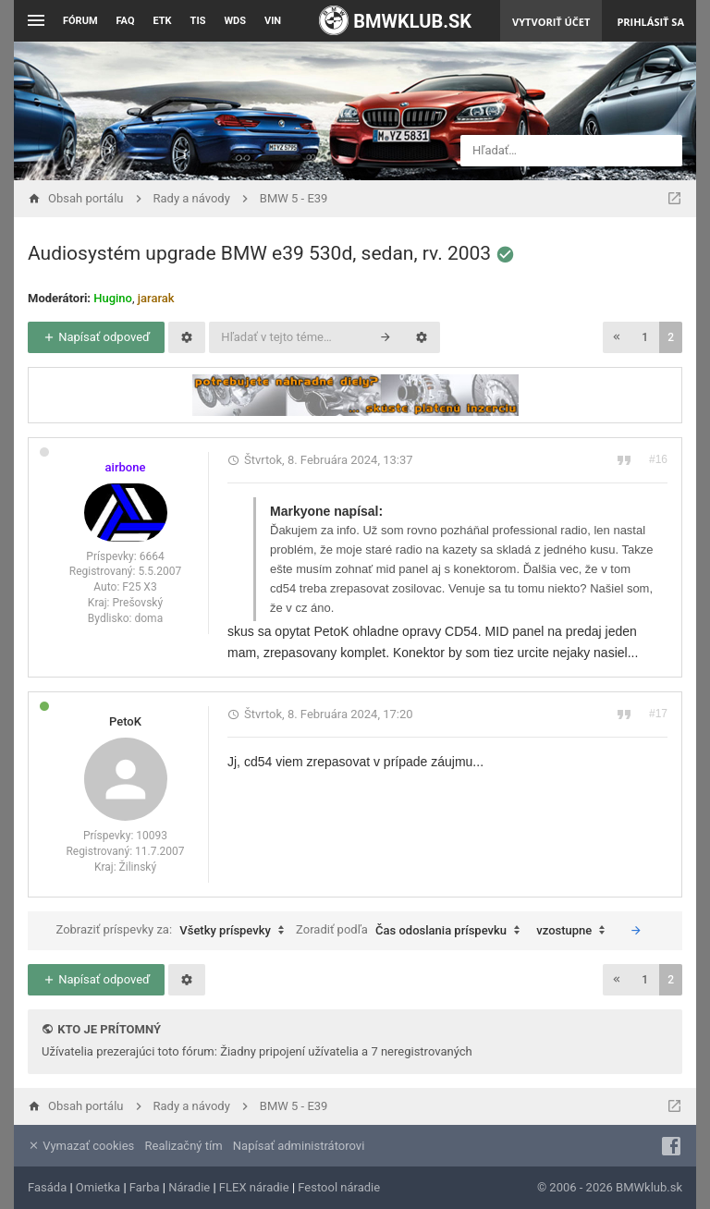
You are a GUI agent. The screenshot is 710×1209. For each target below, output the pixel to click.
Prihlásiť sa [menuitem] (650, 22)
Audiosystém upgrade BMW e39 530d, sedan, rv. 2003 (259, 253)
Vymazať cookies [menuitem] (81, 1145)
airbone (125, 467)
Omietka (98, 1187)
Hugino (112, 298)
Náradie (189, 1187)
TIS (198, 21)
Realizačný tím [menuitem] (184, 1146)
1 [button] (645, 337)
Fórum (80, 21)
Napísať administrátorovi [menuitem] (298, 1146)
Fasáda (47, 1187)
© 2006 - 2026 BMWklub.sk (609, 1187)
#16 (658, 459)
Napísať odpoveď (96, 337)
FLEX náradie (254, 1187)
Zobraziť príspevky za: (173, 931)
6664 (152, 556)
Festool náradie (339, 1187)
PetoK (125, 721)
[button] (616, 337)
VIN (272, 21)
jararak (156, 298)
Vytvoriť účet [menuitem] (551, 22)
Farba (144, 1187)
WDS (235, 21)
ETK (162, 21)
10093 (151, 835)
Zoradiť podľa (412, 931)
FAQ (125, 21)
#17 (658, 713)
